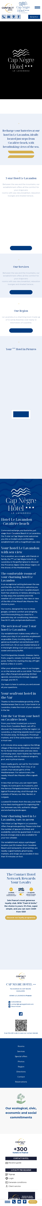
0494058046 (15, 1002)
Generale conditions (16, 1182)
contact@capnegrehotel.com (21, 1004)
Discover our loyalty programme (21, 918)
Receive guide (13, 1163)
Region (21, 1067)
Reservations (21, 1082)
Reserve (34, 16)
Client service (13, 1186)
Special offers (21, 1056)
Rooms (21, 1046)
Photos (21, 1062)
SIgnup (10, 1174)
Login (9, 1178)
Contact (21, 1077)
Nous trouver (15, 1006)
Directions (21, 1072)
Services (21, 1051)
